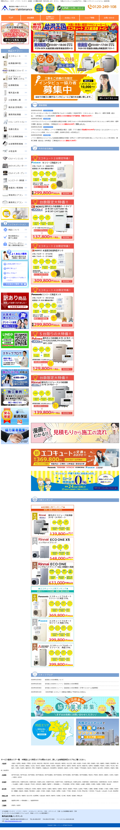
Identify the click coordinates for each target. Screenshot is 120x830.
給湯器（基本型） (15, 63)
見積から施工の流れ (50, 18)
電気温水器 (15, 93)
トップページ (11, 18)
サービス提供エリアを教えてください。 (16, 279)
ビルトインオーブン (15, 173)
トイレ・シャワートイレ (15, 122)
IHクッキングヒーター (15, 166)
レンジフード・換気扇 (15, 180)
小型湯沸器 (15, 100)
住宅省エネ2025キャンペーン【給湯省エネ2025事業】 (62, 684)
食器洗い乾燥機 (15, 188)
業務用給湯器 (15, 115)
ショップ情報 (89, 18)
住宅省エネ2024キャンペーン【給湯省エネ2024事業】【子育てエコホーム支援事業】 (72, 688)
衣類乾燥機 (15, 137)
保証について (15, 230)
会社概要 (30, 18)
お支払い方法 (70, 18)
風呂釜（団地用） (15, 107)
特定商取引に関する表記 (15, 237)
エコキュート (15, 56)
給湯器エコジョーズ (15, 71)
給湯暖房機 (15, 85)
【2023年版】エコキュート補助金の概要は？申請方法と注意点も (65, 692)
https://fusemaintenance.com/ (13, 821)
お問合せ (109, 18)
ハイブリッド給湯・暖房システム (15, 78)
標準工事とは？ (11, 268)
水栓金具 (15, 151)
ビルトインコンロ (15, 159)
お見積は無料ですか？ (13, 264)
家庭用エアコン (15, 195)
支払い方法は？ (11, 273)
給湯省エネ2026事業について (54, 679)
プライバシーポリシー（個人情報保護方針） (15, 244)
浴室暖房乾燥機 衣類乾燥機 (15, 144)
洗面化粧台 (15, 129)
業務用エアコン (15, 202)
